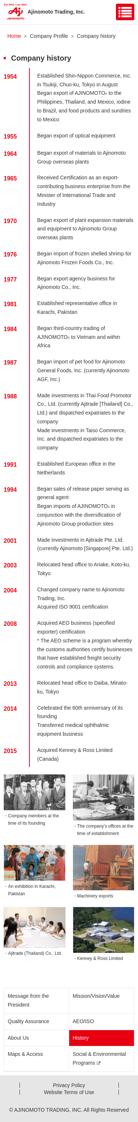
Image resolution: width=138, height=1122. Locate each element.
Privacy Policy (69, 1085)
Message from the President (28, 1000)
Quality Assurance (28, 1021)
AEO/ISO (83, 1021)
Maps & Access (25, 1054)
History (81, 1038)
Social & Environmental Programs (99, 1058)
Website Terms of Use (69, 1092)
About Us (18, 1038)
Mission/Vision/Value (96, 996)
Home (14, 36)
